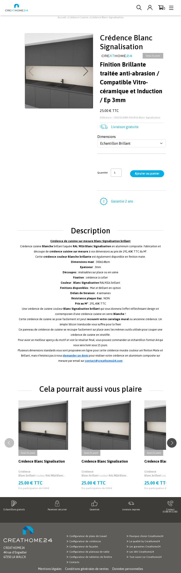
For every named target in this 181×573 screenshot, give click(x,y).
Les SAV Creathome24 (141, 551)
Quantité (102, 172)
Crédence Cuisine (78, 17)
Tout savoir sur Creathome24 (145, 557)
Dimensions (106, 137)
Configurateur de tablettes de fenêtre (90, 557)
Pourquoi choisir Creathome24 (146, 536)
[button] (86, 71)
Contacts (74, 562)
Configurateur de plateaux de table (89, 551)
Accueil (62, 17)
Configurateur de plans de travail (88, 536)
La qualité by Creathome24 (144, 541)
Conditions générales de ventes (87, 569)
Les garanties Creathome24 (144, 546)
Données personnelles (127, 569)
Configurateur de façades (83, 546)
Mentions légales (50, 569)
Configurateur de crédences (85, 541)
